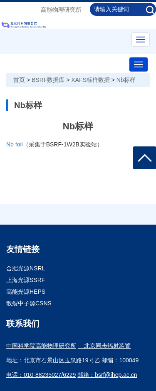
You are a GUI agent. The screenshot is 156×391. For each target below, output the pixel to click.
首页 (19, 80)
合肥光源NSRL (25, 268)
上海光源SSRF (25, 280)
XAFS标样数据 (90, 80)
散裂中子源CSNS (29, 303)
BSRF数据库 (48, 80)
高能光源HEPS (25, 291)
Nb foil (14, 144)
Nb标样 (126, 80)
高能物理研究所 (61, 9)
